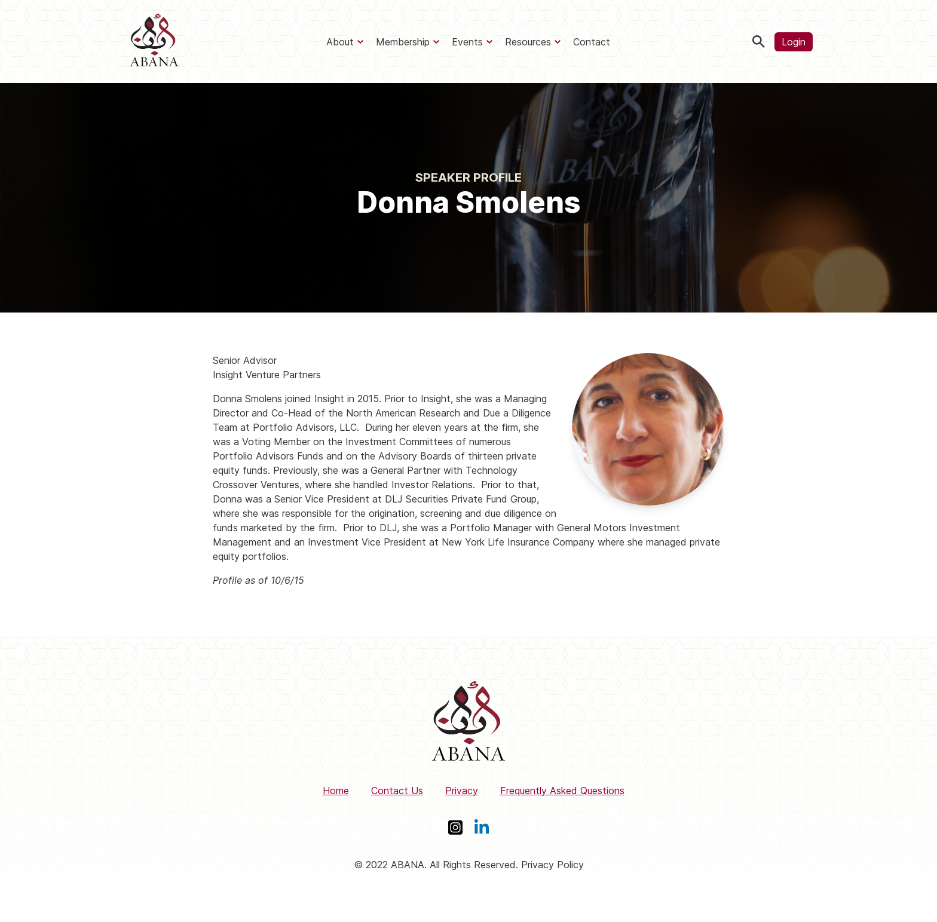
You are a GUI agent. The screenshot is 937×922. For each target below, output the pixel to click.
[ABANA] (154, 41)
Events (467, 42)
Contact (591, 42)
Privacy (461, 791)
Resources (528, 42)
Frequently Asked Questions (562, 791)
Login (794, 42)
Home (336, 791)
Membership (403, 42)
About (340, 42)
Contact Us (397, 791)
